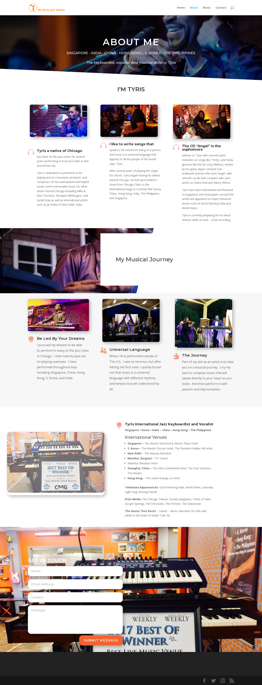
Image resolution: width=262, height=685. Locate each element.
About (194, 7)
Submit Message (101, 640)
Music (207, 7)
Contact (221, 7)
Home (181, 7)
